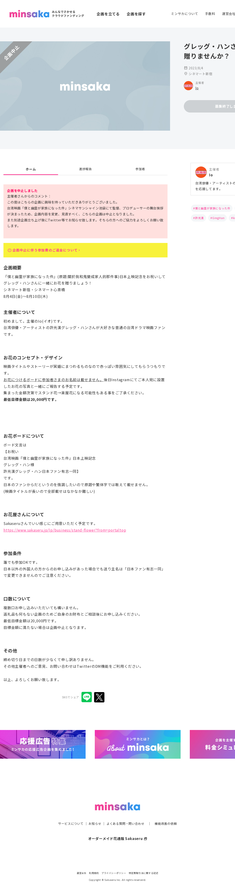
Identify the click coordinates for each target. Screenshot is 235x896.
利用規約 (94, 873)
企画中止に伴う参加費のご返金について (47, 251)
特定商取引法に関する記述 (144, 873)
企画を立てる (108, 14)
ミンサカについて (184, 13)
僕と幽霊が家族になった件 (212, 208)
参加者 (140, 169)
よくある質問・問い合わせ (126, 814)
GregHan (218, 218)
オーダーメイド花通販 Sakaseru (117, 829)
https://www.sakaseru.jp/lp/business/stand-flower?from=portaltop (66, 531)
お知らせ (94, 814)
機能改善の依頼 (168, 814)
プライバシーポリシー (113, 873)
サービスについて (68, 814)
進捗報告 (85, 169)
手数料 (210, 13)
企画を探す (136, 14)
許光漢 (199, 218)
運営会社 (82, 873)
